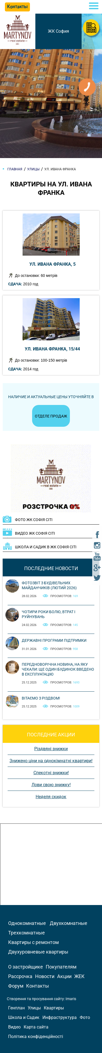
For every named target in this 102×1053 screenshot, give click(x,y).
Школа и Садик (23, 1017)
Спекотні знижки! (51, 772)
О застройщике (25, 967)
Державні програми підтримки (54, 640)
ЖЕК (79, 976)
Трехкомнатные (26, 933)
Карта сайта (36, 1027)
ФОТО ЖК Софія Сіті (33, 520)
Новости (44, 976)
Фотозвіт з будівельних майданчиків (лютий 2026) (49, 585)
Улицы (34, 1007)
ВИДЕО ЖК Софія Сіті (35, 533)
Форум (15, 986)
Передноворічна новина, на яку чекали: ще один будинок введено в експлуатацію (58, 669)
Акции (64, 976)
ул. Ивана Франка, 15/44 (52, 349)
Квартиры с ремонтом (33, 942)
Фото (85, 1017)
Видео (14, 1027)
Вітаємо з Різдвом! (41, 698)
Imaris (71, 999)
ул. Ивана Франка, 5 (52, 264)
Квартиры (54, 1007)
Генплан (16, 1007)
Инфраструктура (59, 1017)
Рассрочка (20, 976)
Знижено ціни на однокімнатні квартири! (51, 760)
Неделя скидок (51, 796)
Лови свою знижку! (51, 784)
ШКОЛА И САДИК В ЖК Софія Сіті (45, 547)
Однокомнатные (27, 923)
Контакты (37, 986)
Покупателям (61, 967)
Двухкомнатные (68, 923)
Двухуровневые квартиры (38, 952)
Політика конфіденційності (35, 1036)
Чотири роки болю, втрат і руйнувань (48, 614)
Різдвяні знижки (51, 748)
